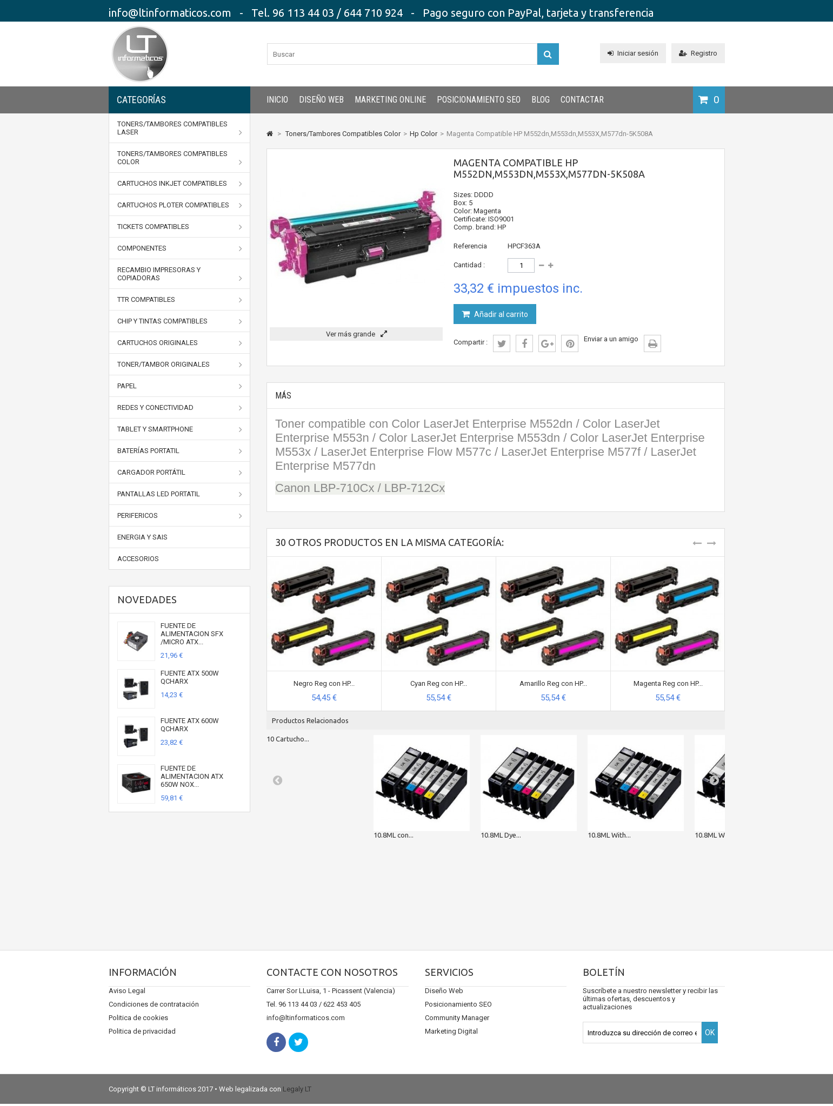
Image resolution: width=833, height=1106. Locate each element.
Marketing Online (390, 100)
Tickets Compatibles (180, 226)
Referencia (470, 246)
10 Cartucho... (287, 739)
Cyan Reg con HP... (438, 683)
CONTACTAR (582, 100)
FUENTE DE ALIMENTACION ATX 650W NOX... (192, 776)
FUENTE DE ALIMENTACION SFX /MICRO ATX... (192, 634)
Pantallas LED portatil (180, 494)
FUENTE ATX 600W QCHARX (190, 725)
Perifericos (180, 515)
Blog (540, 100)
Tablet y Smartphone (180, 429)
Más (283, 395)
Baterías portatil (180, 451)
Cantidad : (469, 265)
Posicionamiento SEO (479, 100)
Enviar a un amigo (611, 339)
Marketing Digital (451, 1042)
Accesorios (138, 559)
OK (710, 1043)
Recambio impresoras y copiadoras (180, 274)
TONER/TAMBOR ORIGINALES (180, 364)
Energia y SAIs (142, 537)
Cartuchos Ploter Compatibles (180, 205)
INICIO (277, 100)
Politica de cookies (138, 1028)
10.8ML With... (609, 835)
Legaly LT (297, 1091)
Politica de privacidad (142, 1042)
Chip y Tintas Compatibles (180, 321)
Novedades (147, 599)
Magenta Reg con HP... (668, 683)
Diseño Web (321, 100)
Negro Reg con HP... (324, 683)
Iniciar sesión (633, 53)
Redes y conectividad (180, 407)
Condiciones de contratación (154, 1015)
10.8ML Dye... (501, 835)
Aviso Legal (127, 1001)
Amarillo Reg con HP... (553, 683)
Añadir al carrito (500, 314)
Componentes (180, 248)
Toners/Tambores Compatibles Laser (180, 128)
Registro (698, 53)
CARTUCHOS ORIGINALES (180, 343)
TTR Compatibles (180, 299)
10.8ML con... (394, 835)
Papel (180, 386)
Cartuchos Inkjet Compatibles (180, 183)
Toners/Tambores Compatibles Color (180, 158)
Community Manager (457, 1028)
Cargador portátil (180, 472)
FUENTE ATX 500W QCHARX (190, 677)
